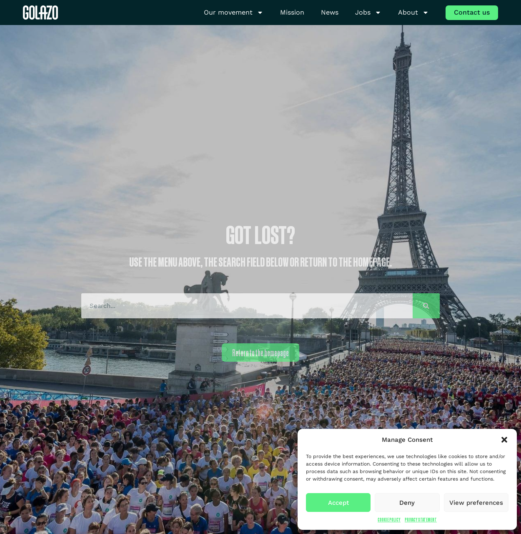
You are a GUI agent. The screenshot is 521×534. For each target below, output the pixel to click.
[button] (504, 440)
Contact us (472, 12)
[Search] (426, 305)
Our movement (233, 12)
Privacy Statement (421, 519)
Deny (407, 502)
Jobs (368, 12)
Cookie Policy (389, 519)
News (329, 12)
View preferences (476, 502)
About (413, 12)
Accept (338, 502)
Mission (292, 12)
